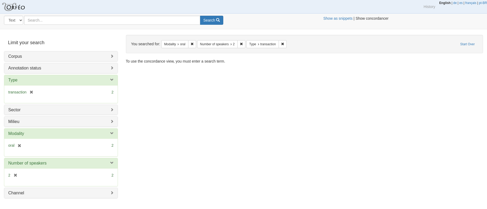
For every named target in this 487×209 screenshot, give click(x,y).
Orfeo (20, 6)
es (461, 3)
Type (13, 80)
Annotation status (24, 68)
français (470, 3)
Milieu (13, 121)
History (429, 7)
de (455, 3)
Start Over (467, 44)
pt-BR (483, 3)
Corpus (15, 56)
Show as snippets (338, 18)
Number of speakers (27, 163)
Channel (16, 193)
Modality (16, 133)
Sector (14, 110)
